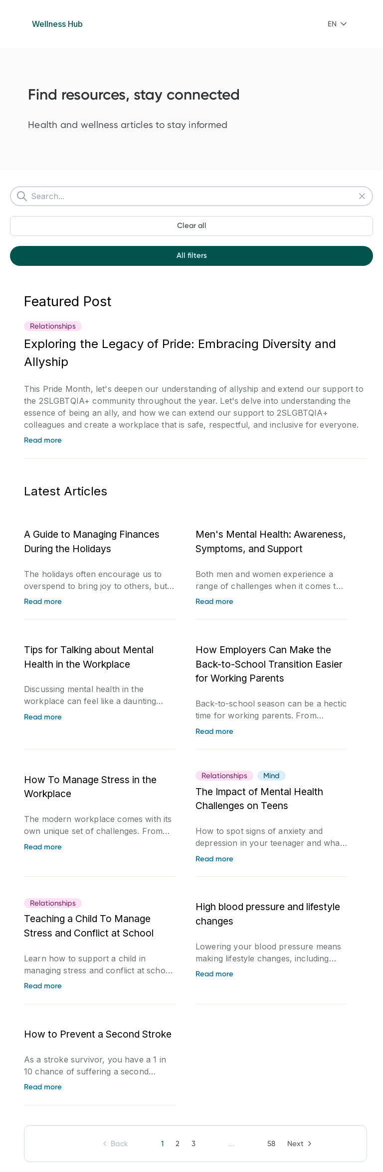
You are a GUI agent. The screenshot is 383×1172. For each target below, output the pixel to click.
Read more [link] (43, 440)
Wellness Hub (57, 24)
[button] (337, 24)
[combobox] (337, 24)
